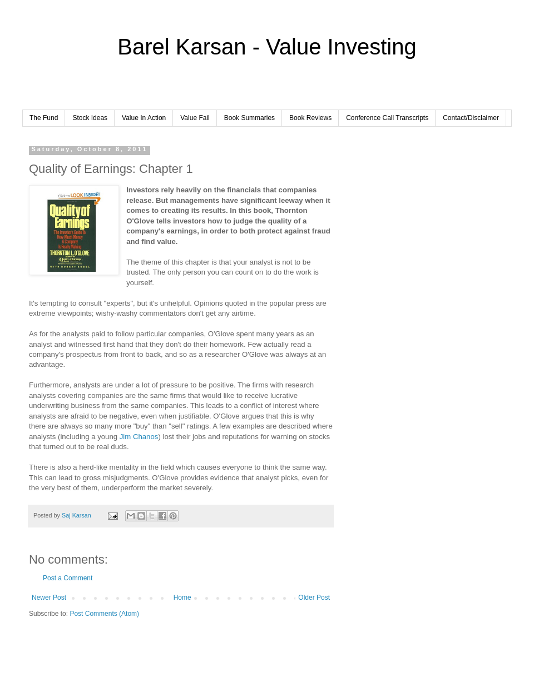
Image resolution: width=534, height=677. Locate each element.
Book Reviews (310, 118)
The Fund (43, 118)
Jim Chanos (139, 436)
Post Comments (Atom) (104, 614)
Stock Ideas (89, 118)
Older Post (314, 597)
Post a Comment (67, 578)
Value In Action (144, 118)
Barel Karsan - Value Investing (266, 46)
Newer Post (49, 597)
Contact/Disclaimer (471, 118)
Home (182, 597)
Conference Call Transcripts (387, 118)
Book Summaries (249, 118)
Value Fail (194, 118)
